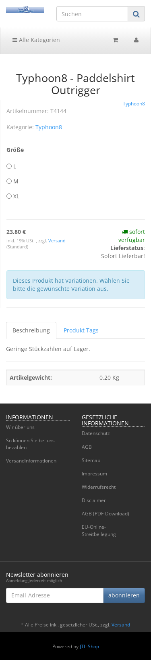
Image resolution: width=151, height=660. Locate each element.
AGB (87, 447)
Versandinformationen (31, 460)
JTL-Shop (89, 646)
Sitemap (91, 460)
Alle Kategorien (36, 40)
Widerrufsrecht (99, 486)
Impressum (94, 473)
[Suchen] (92, 13)
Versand (57, 241)
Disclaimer (94, 500)
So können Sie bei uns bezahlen (30, 444)
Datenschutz (96, 433)
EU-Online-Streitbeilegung (99, 530)
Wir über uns (20, 427)
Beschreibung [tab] (31, 330)
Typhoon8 (48, 127)
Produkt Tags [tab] (81, 330)
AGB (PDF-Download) (105, 513)
